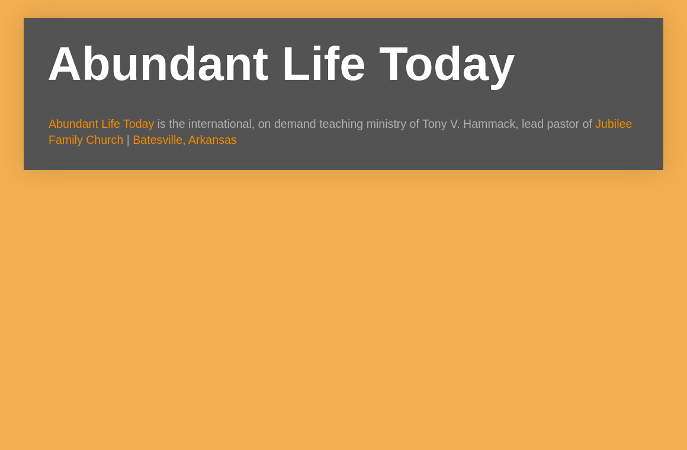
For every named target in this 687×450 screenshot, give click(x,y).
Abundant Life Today (281, 63)
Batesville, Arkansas (184, 139)
